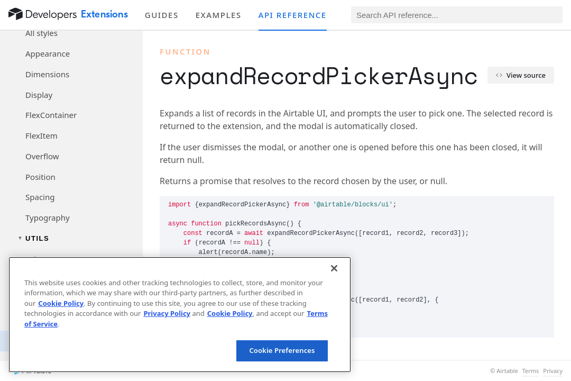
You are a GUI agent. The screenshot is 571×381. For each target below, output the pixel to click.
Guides (162, 15)
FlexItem (41, 135)
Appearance (47, 53)
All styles (41, 33)
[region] (179, 315)
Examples (219, 15)
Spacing (39, 197)
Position (40, 176)
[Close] (334, 268)
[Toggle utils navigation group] (71, 238)
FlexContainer (51, 115)
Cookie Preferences (282, 350)
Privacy (553, 371)
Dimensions (47, 74)
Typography (47, 217)
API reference (293, 15)
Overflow (42, 156)
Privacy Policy (166, 313)
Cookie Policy (61, 303)
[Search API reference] (457, 14)
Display (38, 94)
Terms (530, 371)
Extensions (104, 14)
